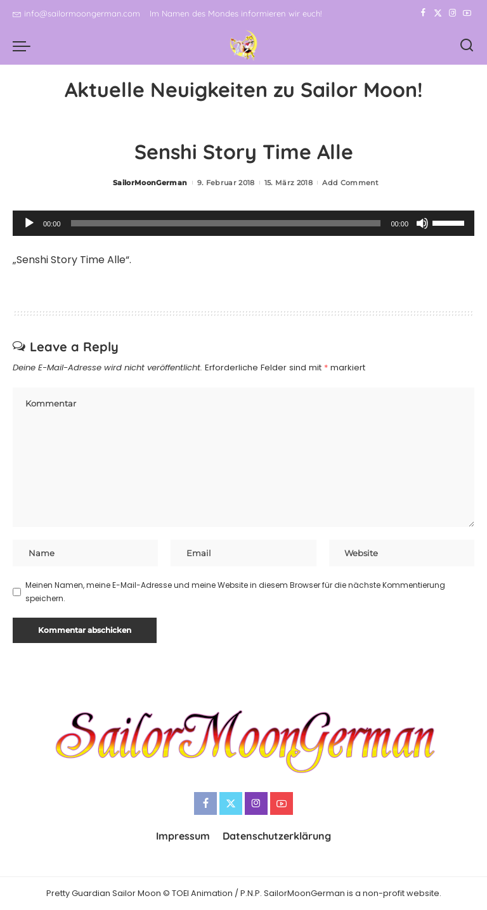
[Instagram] (452, 13)
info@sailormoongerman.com (76, 13)
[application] (243, 223)
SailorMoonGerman (150, 182)
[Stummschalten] (422, 223)
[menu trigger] (25, 46)
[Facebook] (423, 13)
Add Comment (350, 182)
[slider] (226, 223)
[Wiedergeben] (29, 223)
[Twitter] (438, 13)
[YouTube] (467, 13)
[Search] (466, 46)
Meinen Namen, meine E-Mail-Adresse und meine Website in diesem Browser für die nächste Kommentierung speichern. (235, 591)
